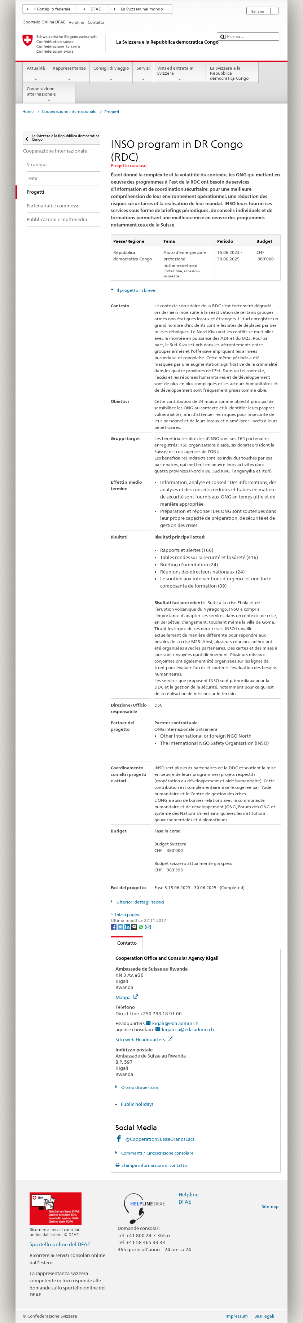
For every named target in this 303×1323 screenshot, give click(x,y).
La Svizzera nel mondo (142, 9)
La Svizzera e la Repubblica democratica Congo (232, 74)
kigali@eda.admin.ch (175, 1023)
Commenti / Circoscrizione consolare (157, 1153)
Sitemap (270, 1206)
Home (28, 111)
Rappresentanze (69, 74)
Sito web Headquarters (143, 1039)
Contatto (124, 943)
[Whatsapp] (141, 926)
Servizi (143, 74)
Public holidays (137, 1104)
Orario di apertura (139, 1087)
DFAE (96, 9)
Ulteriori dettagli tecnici (139, 902)
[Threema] (134, 926)
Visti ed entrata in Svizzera (180, 74)
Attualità (35, 74)
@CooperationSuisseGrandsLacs (159, 1139)
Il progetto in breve (135, 290)
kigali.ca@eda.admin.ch (188, 1029)
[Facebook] (114, 926)
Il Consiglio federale (52, 9)
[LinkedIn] (127, 926)
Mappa (126, 997)
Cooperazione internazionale (49, 94)
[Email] (148, 926)
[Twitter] (121, 926)
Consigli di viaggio (111, 74)
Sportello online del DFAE (60, 1244)
